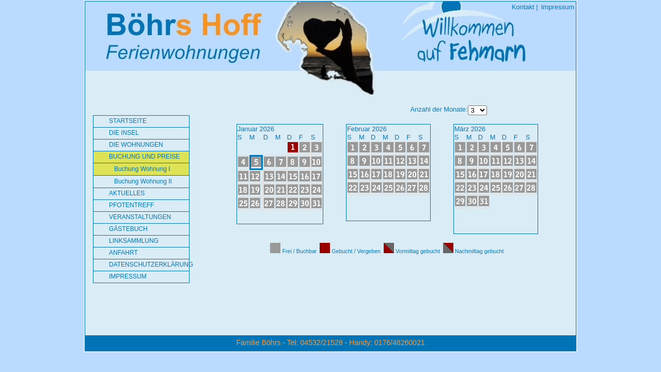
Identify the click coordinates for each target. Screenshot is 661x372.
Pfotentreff (131, 205)
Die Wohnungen (136, 144)
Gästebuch (128, 229)
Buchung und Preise (144, 156)
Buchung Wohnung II (143, 181)
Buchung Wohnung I (142, 169)
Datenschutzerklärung (149, 264)
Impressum (557, 7)
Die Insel (124, 132)
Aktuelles (127, 193)
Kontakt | (525, 7)
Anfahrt (123, 252)
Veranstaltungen (140, 217)
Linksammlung (134, 240)
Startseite (128, 121)
